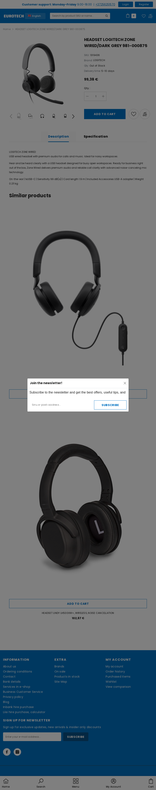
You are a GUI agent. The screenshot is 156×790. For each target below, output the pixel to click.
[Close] (124, 383)
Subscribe (110, 405)
